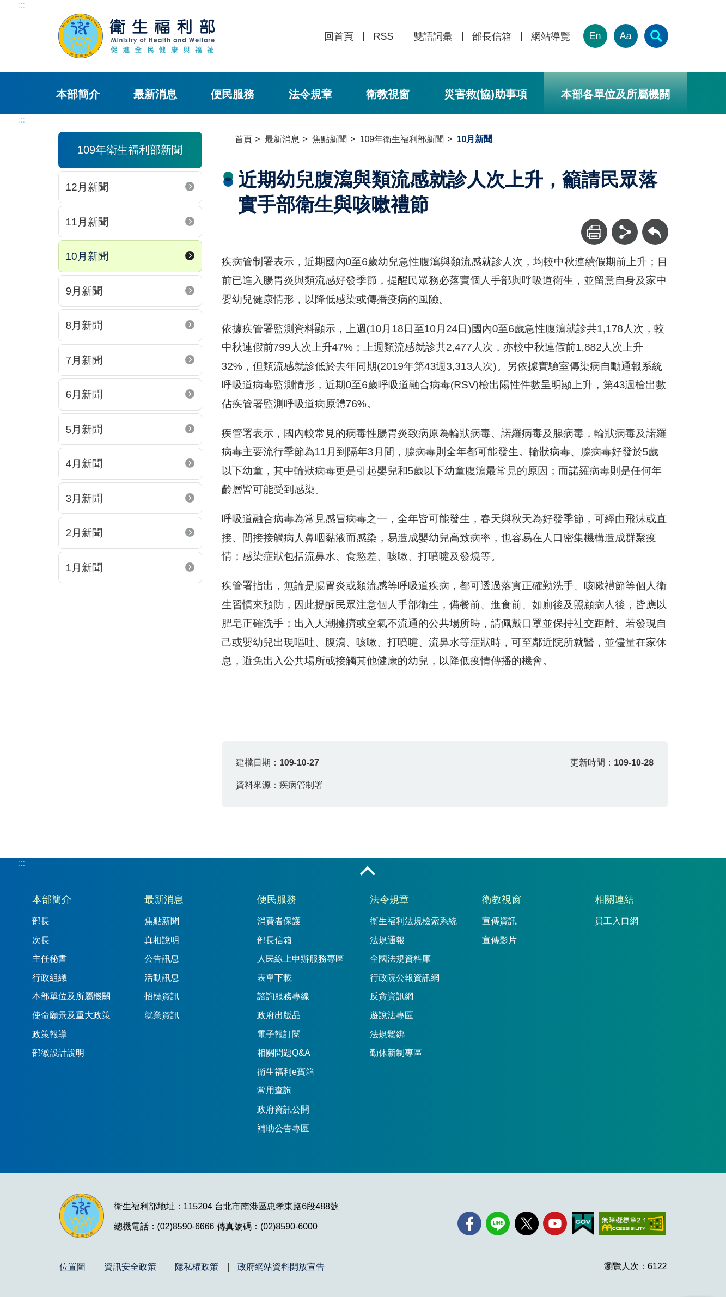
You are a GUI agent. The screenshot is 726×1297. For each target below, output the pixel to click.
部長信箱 (491, 37)
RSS (383, 37)
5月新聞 (84, 429)
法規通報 (387, 940)
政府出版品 (279, 1015)
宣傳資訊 (499, 921)
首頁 (243, 139)
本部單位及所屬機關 (71, 996)
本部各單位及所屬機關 (615, 94)
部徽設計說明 (58, 1052)
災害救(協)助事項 (485, 94)
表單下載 (274, 977)
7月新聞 (84, 360)
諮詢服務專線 (283, 996)
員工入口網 (616, 921)
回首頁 (338, 37)
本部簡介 (78, 94)
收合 (367, 872)
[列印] (594, 232)
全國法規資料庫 (400, 958)
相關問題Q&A (283, 1052)
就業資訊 (161, 1015)
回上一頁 (655, 224)
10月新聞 (87, 256)
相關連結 (614, 899)
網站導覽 (550, 37)
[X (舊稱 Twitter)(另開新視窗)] (527, 1223)
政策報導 (49, 1034)
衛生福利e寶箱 (285, 1071)
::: (21, 5)
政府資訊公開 (283, 1109)
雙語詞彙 (433, 37)
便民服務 (232, 94)
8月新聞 (84, 325)
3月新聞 (84, 498)
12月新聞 (87, 187)
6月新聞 (84, 394)
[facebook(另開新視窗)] (469, 1223)
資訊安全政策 (130, 1267)
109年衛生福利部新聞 (402, 139)
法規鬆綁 (387, 1034)
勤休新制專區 (396, 1052)
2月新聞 (84, 533)
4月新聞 (84, 463)
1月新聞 (84, 567)
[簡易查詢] (656, 36)
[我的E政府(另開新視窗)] (583, 1223)
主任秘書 (49, 958)
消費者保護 (279, 921)
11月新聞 (87, 222)
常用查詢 (274, 1090)
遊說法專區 (391, 1015)
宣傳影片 (499, 940)
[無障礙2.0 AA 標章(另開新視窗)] (632, 1223)
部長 (41, 921)
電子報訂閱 (279, 1034)
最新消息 (155, 94)
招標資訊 (161, 996)
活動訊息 (161, 977)
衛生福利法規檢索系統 (413, 921)
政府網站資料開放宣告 (281, 1267)
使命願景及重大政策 (71, 1015)
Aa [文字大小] (625, 35)
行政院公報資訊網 (405, 977)
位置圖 (72, 1267)
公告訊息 (161, 958)
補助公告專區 (283, 1128)
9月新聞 (84, 291)
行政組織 (49, 977)
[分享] (625, 232)
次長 (41, 940)
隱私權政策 (196, 1267)
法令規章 (310, 94)
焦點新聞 (329, 139)
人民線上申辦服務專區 (300, 958)
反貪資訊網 (391, 996)
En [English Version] (595, 35)
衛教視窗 (388, 94)
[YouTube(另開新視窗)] (555, 1223)
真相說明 (161, 940)
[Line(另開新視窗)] (498, 1223)
